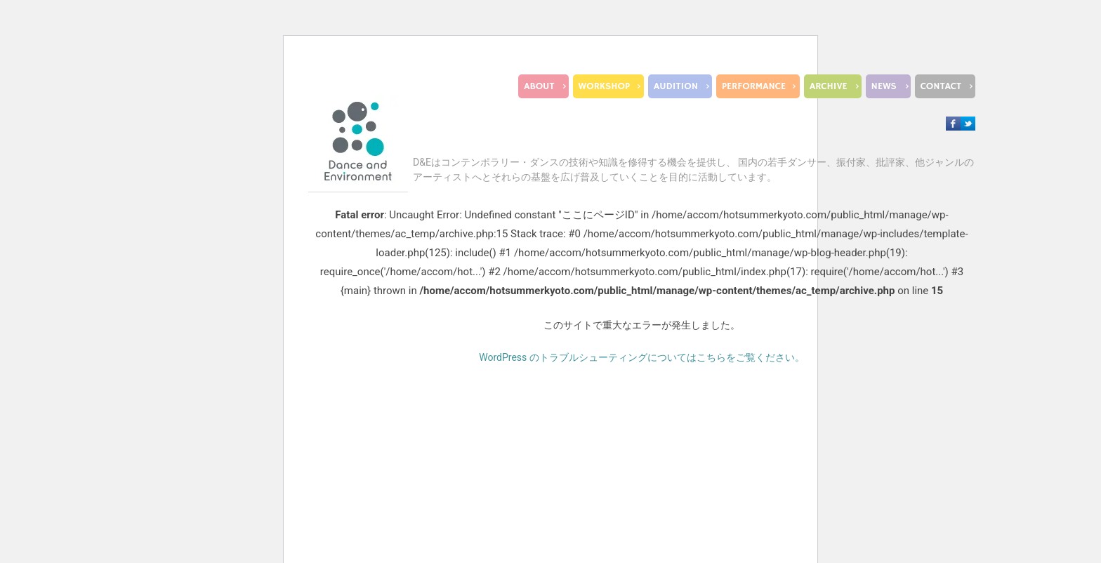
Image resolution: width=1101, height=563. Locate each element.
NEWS (884, 86)
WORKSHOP (604, 86)
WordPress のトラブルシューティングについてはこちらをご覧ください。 (642, 357)
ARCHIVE (829, 86)
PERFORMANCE (754, 86)
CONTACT (941, 86)
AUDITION (676, 86)
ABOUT (539, 86)
